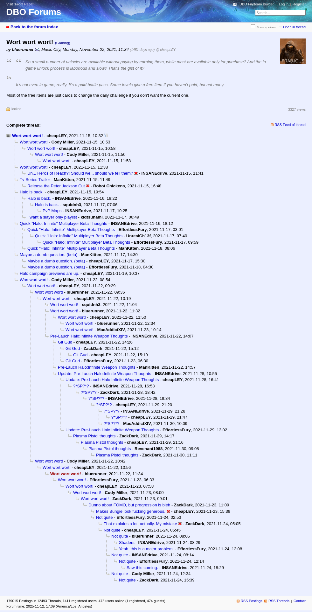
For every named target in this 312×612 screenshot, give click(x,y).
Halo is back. (32, 192)
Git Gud (65, 342)
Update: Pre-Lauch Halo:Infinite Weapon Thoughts (104, 373)
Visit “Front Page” (20, 4)
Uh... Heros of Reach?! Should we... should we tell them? (80, 173)
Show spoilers (266, 27)
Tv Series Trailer (35, 179)
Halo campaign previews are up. (49, 273)
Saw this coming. (142, 567)
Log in (283, 4)
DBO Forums (33, 12)
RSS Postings (251, 601)
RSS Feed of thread (290, 125)
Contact (300, 601)
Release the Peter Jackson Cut (56, 186)
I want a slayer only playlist (52, 217)
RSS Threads (278, 601)
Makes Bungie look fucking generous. (130, 511)
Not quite (104, 517)
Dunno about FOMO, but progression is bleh (129, 505)
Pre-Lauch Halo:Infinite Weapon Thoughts (89, 336)
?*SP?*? (81, 386)
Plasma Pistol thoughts (94, 436)
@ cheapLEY (166, 50)
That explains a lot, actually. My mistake (140, 523)
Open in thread (294, 27)
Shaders (127, 542)
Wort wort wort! (27, 135)
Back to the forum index (34, 26)
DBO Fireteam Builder (256, 4)
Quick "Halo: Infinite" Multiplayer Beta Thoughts (63, 223)
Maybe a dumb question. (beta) (48, 254)
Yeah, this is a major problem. (146, 548)
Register (299, 4)
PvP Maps (52, 210)
